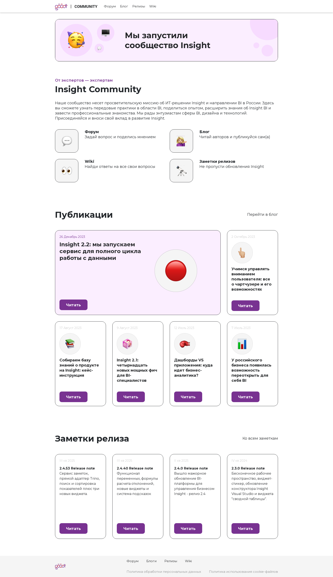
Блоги (151, 561)
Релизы (138, 6)
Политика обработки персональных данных (164, 572)
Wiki (152, 6)
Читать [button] (73, 305)
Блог (124, 6)
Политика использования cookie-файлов (243, 572)
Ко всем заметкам (260, 438)
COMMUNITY (86, 6)
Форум (110, 6)
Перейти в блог (262, 214)
